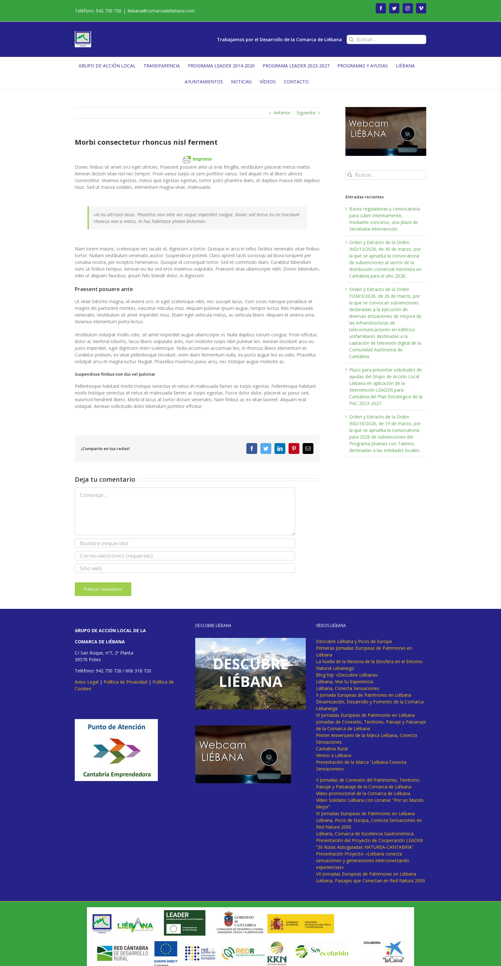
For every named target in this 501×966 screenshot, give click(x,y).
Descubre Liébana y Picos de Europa (354, 641)
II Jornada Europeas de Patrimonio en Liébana (363, 695)
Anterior (282, 113)
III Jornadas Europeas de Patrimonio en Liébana (365, 715)
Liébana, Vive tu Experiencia (344, 681)
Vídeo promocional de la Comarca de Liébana (363, 793)
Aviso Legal (86, 682)
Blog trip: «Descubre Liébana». (347, 675)
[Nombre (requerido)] (185, 543)
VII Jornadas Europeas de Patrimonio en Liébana (366, 874)
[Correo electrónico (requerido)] (185, 555)
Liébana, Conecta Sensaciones (347, 688)
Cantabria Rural (332, 749)
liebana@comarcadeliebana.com (161, 11)
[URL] (185, 568)
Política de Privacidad (125, 682)
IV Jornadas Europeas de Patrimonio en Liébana (365, 813)
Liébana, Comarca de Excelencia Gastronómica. (365, 834)
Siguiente (306, 113)
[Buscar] (351, 39)
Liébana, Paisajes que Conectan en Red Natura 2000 (370, 881)
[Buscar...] (386, 39)
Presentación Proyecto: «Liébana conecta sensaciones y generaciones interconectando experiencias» (362, 860)
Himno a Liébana (333, 755)
